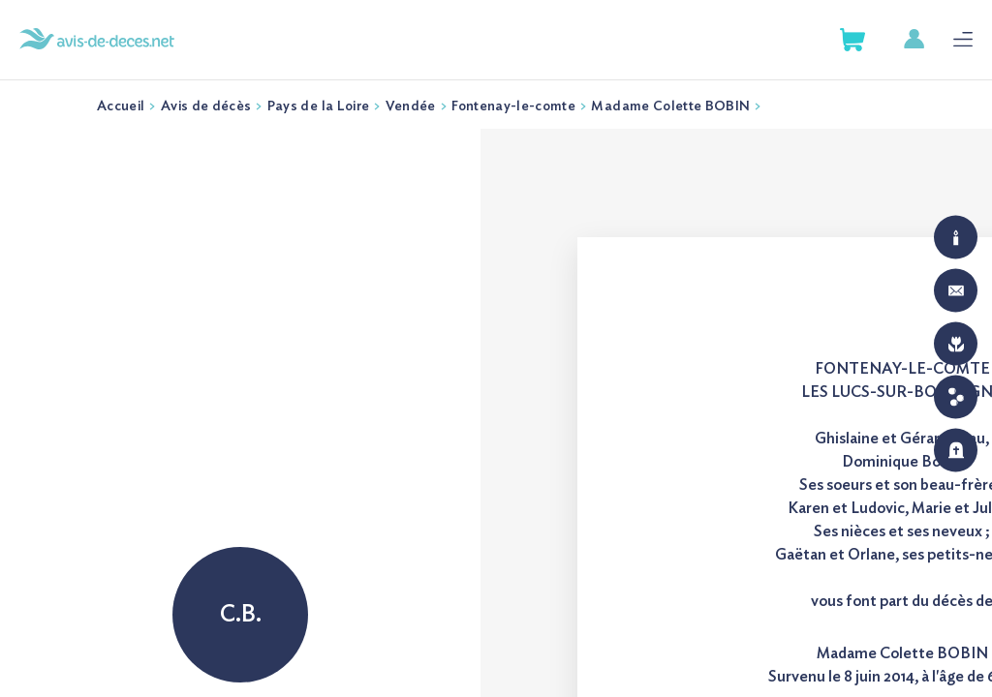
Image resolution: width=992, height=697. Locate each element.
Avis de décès (206, 106)
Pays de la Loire (318, 106)
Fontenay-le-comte (513, 106)
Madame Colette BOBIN (670, 106)
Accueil (120, 106)
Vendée (411, 106)
